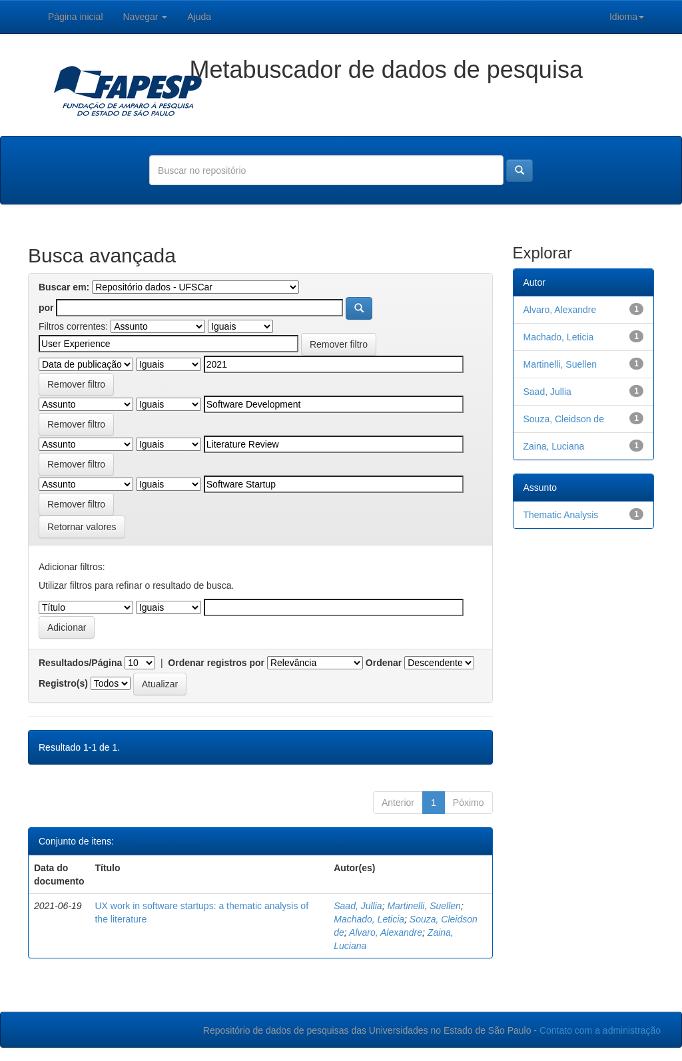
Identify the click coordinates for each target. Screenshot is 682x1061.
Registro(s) (63, 683)
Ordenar (384, 662)
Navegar (145, 16)
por (46, 307)
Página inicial (75, 16)
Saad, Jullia (358, 905)
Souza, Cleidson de (563, 419)
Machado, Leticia (369, 919)
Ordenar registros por (216, 662)
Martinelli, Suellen (424, 905)
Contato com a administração (600, 1030)
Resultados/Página (80, 662)
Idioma (626, 16)
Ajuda (199, 16)
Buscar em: (64, 287)
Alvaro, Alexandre (385, 932)
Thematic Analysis (561, 515)
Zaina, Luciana (554, 446)
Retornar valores (82, 527)
